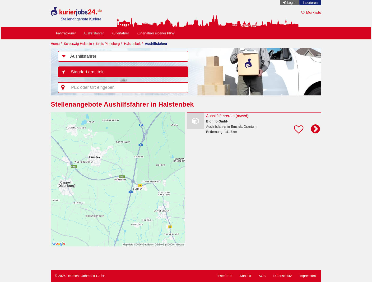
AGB (262, 276)
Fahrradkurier (66, 33)
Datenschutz (282, 276)
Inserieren (310, 3)
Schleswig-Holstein (78, 44)
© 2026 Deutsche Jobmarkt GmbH (80, 276)
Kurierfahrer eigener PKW (156, 33)
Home (55, 44)
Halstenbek (132, 44)
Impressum (307, 276)
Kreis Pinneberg (108, 44)
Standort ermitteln (88, 72)
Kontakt (245, 276)
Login (291, 3)
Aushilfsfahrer (94, 33)
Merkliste (311, 12)
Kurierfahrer (120, 33)
